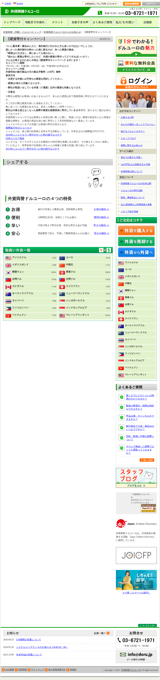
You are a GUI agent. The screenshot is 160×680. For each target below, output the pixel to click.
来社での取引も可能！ (131, 157)
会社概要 (9, 669)
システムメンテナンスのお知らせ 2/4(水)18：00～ (42, 647)
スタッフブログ (128, 138)
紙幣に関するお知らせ (131, 145)
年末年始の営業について (29, 654)
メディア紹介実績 (129, 211)
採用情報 (22, 669)
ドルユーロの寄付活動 (131, 190)
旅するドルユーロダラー (133, 131)
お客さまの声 (127, 117)
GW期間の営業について (28, 639)
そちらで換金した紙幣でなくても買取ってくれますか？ (140, 449)
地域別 (73, 669)
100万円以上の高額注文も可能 (135, 164)
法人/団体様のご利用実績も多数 (136, 204)
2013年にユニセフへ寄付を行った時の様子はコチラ (32, 149)
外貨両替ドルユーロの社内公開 (136, 183)
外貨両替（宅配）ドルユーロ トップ (22, 32)
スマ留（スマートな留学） (136, 592)
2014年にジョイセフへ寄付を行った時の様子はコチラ (34, 135)
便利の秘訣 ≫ (101, 217)
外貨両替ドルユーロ (131, 670)
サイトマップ (37, 669)
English (18, 3)
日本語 (6, 3)
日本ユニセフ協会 (15, 138)
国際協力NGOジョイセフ (19, 128)
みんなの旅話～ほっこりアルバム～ (138, 124)
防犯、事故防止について (133, 197)
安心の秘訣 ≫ (101, 233)
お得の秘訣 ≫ (101, 209)
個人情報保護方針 (57, 669)
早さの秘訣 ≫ (101, 225)
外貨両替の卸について (131, 171)
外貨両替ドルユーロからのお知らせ (62, 32)
